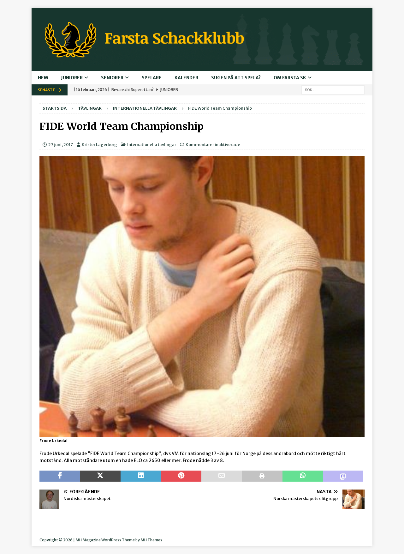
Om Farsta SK (290, 78)
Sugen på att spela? (236, 78)
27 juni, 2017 (60, 144)
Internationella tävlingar (151, 144)
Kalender (186, 78)
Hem (43, 78)
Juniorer (72, 78)
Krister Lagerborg (99, 144)
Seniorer (112, 78)
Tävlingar (90, 108)
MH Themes (151, 540)
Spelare (152, 78)
